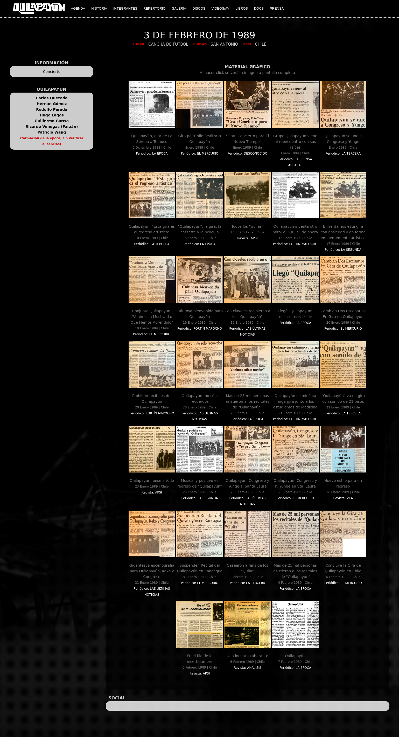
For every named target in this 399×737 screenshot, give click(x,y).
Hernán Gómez (52, 104)
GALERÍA (179, 8)
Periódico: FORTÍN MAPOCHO (295, 244)
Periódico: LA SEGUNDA (343, 250)
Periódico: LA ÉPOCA (151, 153)
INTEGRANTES (125, 8)
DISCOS (198, 8)
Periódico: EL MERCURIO (200, 153)
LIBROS (241, 8)
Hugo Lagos (52, 115)
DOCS (259, 8)
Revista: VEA (343, 498)
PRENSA (277, 8)
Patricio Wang (52, 132)
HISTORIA (99, 8)
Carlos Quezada (52, 98)
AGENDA (78, 8)
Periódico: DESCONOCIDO (248, 153)
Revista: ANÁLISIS (247, 668)
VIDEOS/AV (220, 8)
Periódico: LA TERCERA (343, 153)
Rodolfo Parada (51, 109)
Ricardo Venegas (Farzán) (52, 126)
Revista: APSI (247, 238)
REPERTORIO (154, 8)
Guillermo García (52, 121)
